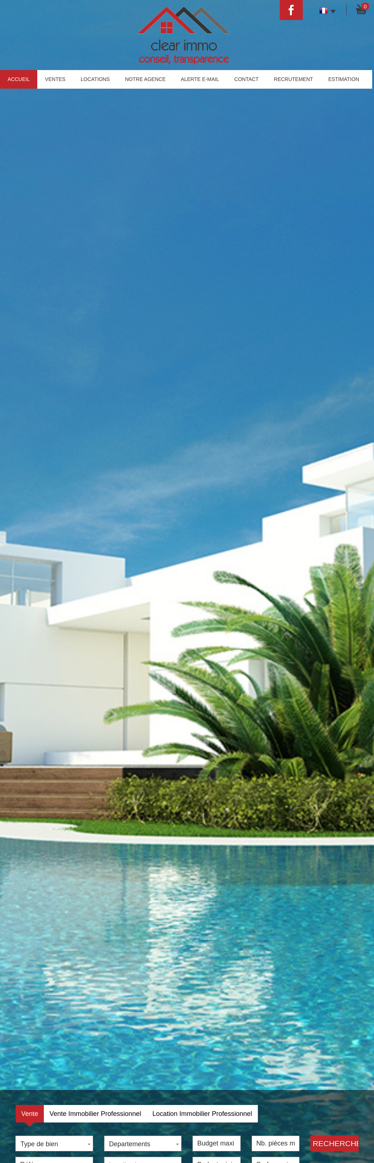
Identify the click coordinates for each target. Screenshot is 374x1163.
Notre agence (145, 79)
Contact (246, 79)
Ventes (55, 79)
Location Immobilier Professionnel (202, 1113)
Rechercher (336, 1143)
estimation (343, 79)
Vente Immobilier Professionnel (95, 1113)
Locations (95, 79)
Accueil (19, 79)
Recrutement (293, 79)
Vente (29, 1113)
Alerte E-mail (200, 79)
